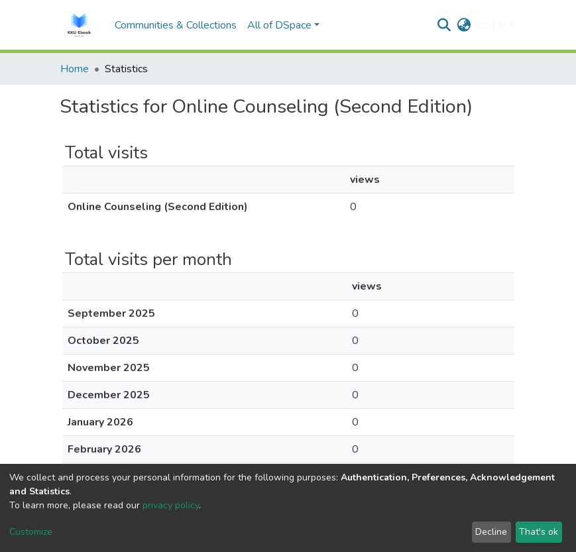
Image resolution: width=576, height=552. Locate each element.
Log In (491, 25)
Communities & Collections (176, 25)
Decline (491, 531)
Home (74, 69)
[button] (464, 25)
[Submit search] (444, 25)
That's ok (538, 531)
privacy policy (171, 505)
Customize (30, 531)
